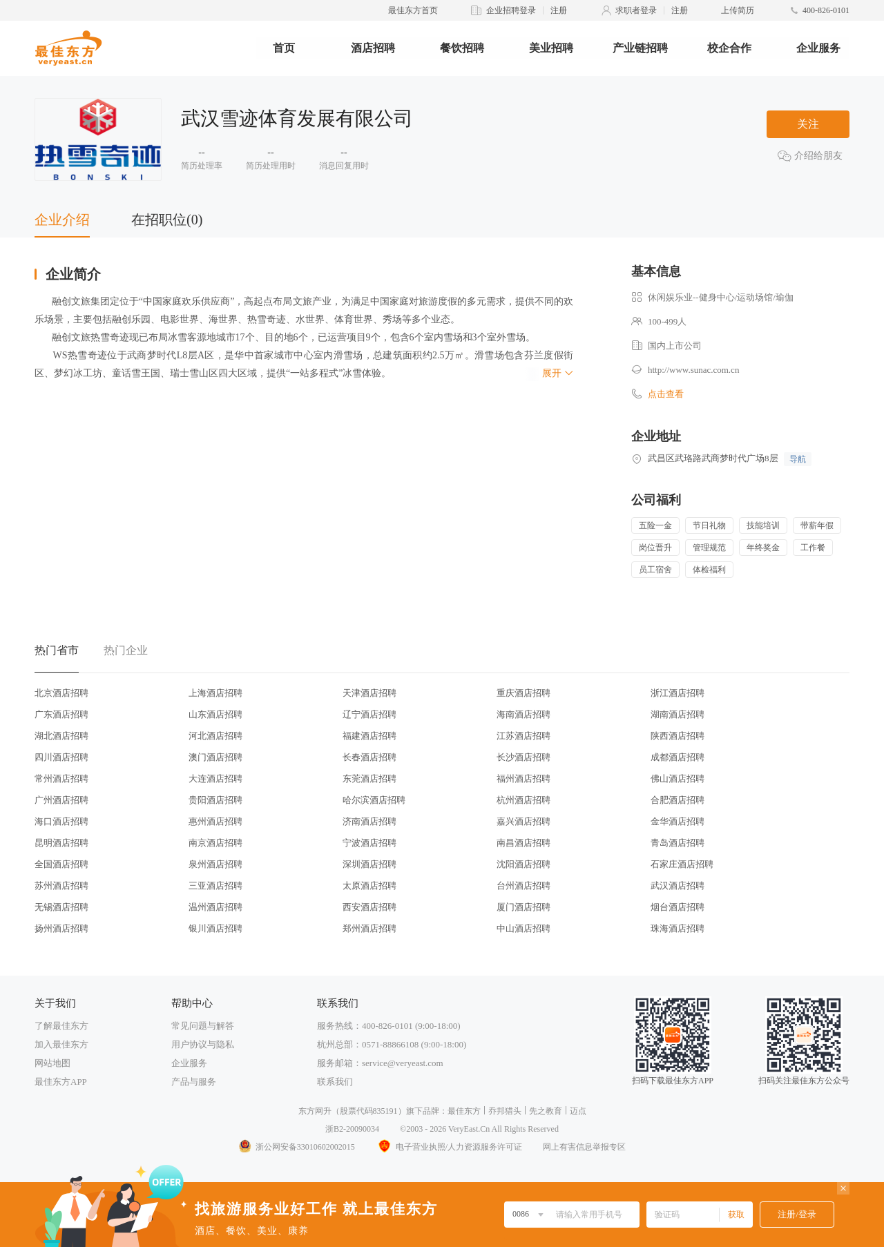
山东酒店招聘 (215, 714)
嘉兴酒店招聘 (523, 821)
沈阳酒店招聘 (523, 864)
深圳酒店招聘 (369, 864)
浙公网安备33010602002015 (296, 1147)
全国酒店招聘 (61, 864)
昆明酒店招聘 (61, 843)
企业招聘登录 (511, 10)
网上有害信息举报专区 (584, 1147)
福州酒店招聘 (523, 778)
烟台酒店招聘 (677, 907)
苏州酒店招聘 (61, 885)
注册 (558, 10)
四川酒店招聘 (61, 757)
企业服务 (818, 48)
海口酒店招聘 (61, 821)
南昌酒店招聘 (523, 843)
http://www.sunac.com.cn (693, 370)
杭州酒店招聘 (523, 800)
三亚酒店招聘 (215, 885)
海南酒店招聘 (523, 714)
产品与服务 (193, 1081)
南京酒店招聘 (215, 843)
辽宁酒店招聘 (369, 714)
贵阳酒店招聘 (215, 800)
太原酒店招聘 (369, 885)
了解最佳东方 (61, 1026)
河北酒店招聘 (215, 736)
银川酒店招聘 (215, 928)
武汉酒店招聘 (677, 885)
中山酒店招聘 (523, 928)
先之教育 (545, 1111)
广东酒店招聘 (61, 714)
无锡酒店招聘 (61, 907)
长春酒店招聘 (369, 757)
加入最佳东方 (61, 1044)
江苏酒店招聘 (523, 736)
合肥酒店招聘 (677, 800)
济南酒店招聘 (369, 821)
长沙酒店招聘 (523, 757)
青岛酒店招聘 (677, 843)
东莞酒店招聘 (369, 778)
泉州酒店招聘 (215, 864)
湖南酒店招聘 (677, 714)
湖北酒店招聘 (61, 736)
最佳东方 (464, 1111)
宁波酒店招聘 (369, 843)
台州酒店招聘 (523, 885)
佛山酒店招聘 (677, 778)
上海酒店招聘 (215, 693)
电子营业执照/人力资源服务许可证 (449, 1147)
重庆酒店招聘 (523, 693)
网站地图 (52, 1063)
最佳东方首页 (413, 10)
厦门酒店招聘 (523, 907)
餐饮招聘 (462, 48)
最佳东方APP (61, 1081)
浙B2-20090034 (352, 1129)
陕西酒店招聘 (677, 736)
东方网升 (315, 1111)
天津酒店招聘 (369, 693)
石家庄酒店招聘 (682, 864)
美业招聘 (551, 48)
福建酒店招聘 (369, 736)
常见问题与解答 (202, 1026)
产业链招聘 (640, 48)
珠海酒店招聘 (677, 928)
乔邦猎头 (504, 1111)
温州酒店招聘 (215, 907)
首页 (284, 48)
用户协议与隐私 (202, 1044)
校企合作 (729, 48)
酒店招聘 (373, 48)
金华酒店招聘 (677, 821)
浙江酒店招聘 (677, 693)
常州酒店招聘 (61, 778)
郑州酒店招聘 (369, 928)
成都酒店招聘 (677, 757)
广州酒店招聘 (61, 800)
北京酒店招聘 (61, 693)
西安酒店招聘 (369, 907)
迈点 (578, 1111)
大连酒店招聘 (215, 778)
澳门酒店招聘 (215, 757)
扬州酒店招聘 (61, 928)
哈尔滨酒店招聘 (374, 800)
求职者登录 (636, 10)
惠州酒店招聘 (215, 821)
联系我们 (335, 1081)
